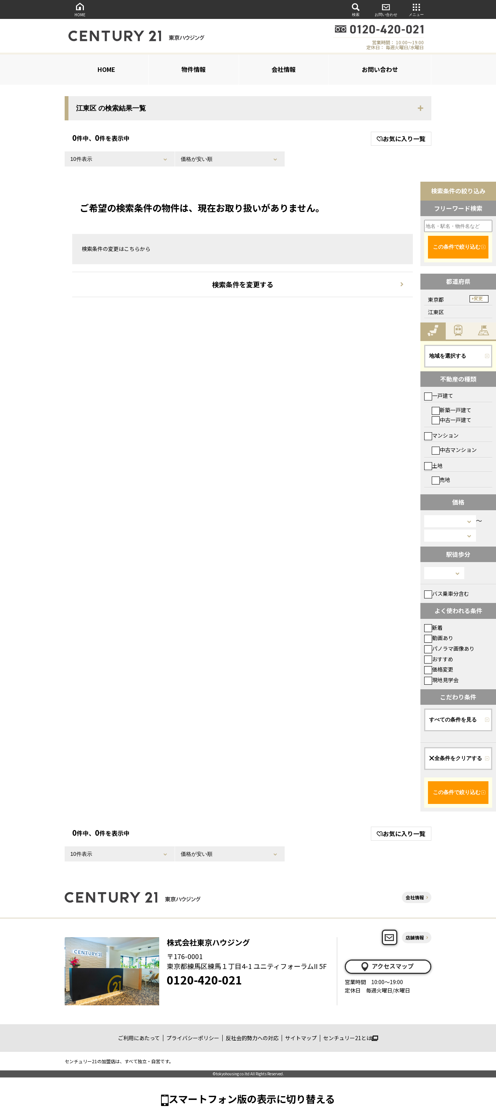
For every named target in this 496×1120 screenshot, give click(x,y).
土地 (433, 465)
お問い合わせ (386, 9)
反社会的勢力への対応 (252, 1038)
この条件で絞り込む (456, 247)
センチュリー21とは (350, 1038)
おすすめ (438, 659)
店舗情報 (415, 937)
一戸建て (438, 395)
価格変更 (438, 669)
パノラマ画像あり (449, 648)
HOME (80, 9)
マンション (441, 435)
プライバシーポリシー (192, 1038)
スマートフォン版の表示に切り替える (252, 1099)
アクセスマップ (387, 966)
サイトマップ (301, 1038)
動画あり (438, 638)
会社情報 (283, 69)
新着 (433, 627)
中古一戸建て (451, 420)
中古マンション (454, 449)
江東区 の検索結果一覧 (111, 108)
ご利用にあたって (139, 1038)
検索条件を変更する (242, 284)
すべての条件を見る (453, 720)
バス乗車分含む (446, 593)
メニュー (416, 9)
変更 (478, 298)
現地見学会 (441, 680)
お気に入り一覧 (401, 138)
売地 (441, 479)
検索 (356, 9)
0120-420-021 (204, 979)
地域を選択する (447, 356)
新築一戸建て (451, 410)
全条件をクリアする (455, 758)
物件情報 (193, 69)
